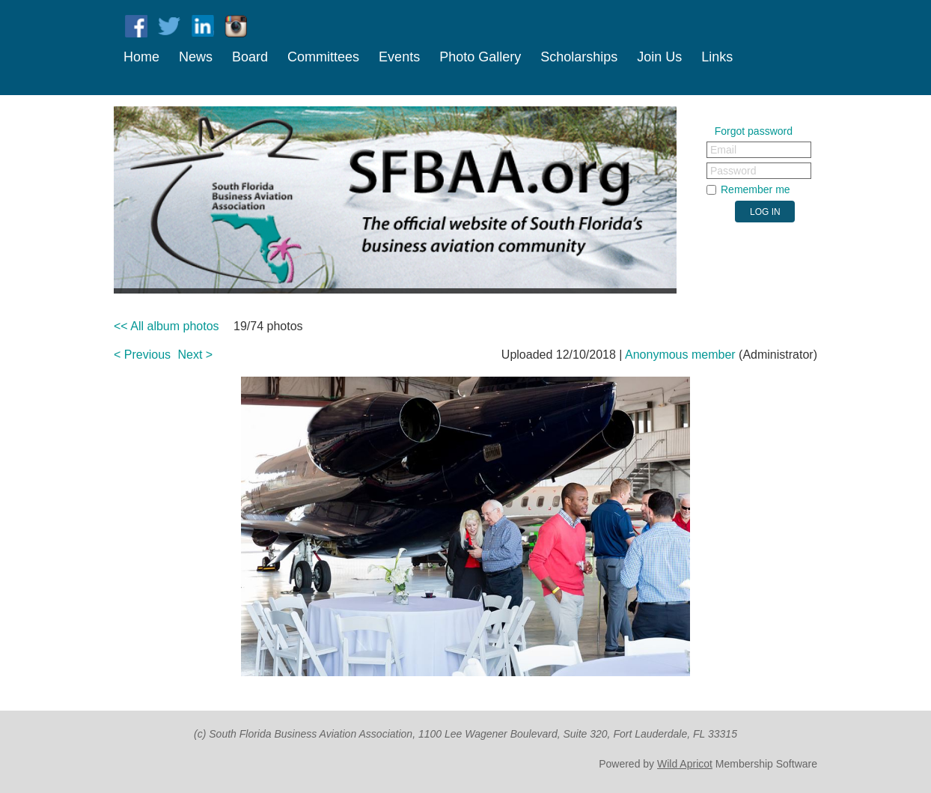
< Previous (142, 354)
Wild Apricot (684, 764)
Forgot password (754, 131)
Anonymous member (680, 354)
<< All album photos (166, 326)
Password (733, 171)
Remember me (755, 189)
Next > (195, 354)
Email (723, 150)
